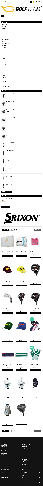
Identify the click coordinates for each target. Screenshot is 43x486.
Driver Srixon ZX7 (35, 280)
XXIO (4, 68)
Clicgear (4, 62)
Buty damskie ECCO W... (10, 198)
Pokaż (35, 227)
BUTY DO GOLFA (4, 32)
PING (4, 75)
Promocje (6, 195)
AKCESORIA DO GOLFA (6, 37)
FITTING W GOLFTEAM (26, 484)
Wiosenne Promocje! (6, 86)
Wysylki (2, 475)
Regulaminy (3, 472)
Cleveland (5, 53)
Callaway (5, 58)
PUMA (4, 83)
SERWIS (3, 41)
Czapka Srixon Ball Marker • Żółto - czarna (21, 281)
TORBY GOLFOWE (5, 30)
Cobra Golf (5, 71)
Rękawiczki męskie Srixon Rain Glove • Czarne (35, 393)
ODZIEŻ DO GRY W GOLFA (6, 35)
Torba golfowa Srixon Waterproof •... (7, 421)
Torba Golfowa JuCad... (10, 142)
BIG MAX (4, 47)
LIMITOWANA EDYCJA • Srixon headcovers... (35, 365)
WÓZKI (23, 475)
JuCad (4, 73)
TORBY (23, 474)
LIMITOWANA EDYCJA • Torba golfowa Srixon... (35, 336)
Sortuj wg (10, 227)
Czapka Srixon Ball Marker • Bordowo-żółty (8, 281)
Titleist (4, 79)
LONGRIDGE (5, 81)
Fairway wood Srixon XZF (35, 308)
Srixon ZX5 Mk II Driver (21, 420)
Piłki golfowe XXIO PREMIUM (7, 251)
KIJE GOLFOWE (4, 24)
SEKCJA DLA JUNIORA (5, 39)
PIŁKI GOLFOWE (4, 26)
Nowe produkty (7, 90)
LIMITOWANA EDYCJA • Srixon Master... (21, 365)
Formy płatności (4, 479)
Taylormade (5, 49)
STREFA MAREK (4, 45)
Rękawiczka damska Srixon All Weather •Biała (21, 393)
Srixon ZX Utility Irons (8, 308)
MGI (3, 60)
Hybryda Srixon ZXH (21, 308)
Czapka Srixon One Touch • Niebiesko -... (21, 336)
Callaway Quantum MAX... (11, 93)
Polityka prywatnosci (4, 474)
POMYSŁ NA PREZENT (5, 43)
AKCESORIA (24, 480)
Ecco (4, 51)
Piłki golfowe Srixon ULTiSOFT (21, 251)
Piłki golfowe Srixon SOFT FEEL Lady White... (35, 252)
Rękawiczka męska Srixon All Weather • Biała (8, 393)
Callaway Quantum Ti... (10, 134)
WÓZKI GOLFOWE (5, 28)
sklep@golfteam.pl (6, 455)
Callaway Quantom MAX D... (11, 109)
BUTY (23, 479)
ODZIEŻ (23, 477)
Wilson (4, 64)
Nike (4, 66)
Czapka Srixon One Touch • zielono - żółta (8, 336)
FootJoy (4, 77)
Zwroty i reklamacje (4, 477)
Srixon (4, 56)
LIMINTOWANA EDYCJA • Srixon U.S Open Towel (7, 365)
